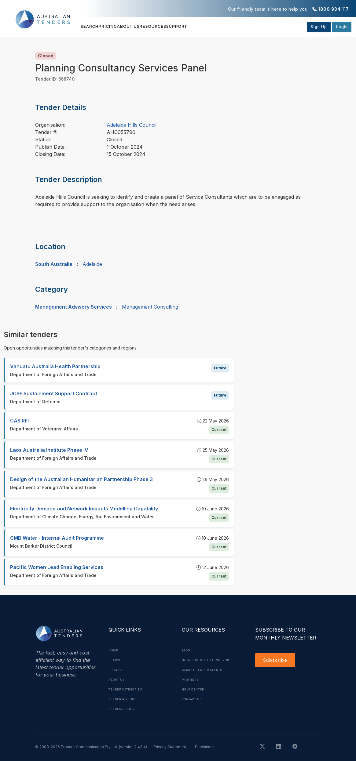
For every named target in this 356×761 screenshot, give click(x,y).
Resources (195, 26)
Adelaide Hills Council (131, 125)
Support (233, 26)
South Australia (53, 264)
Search (91, 26)
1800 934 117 (333, 9)
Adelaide (92, 264)
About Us (156, 26)
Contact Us (194, 709)
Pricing (122, 26)
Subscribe (277, 661)
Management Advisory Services (73, 307)
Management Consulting (150, 307)
